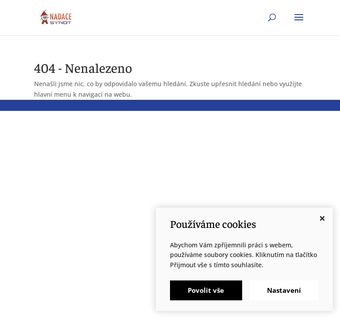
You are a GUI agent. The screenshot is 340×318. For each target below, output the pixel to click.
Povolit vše (206, 290)
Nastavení (284, 290)
